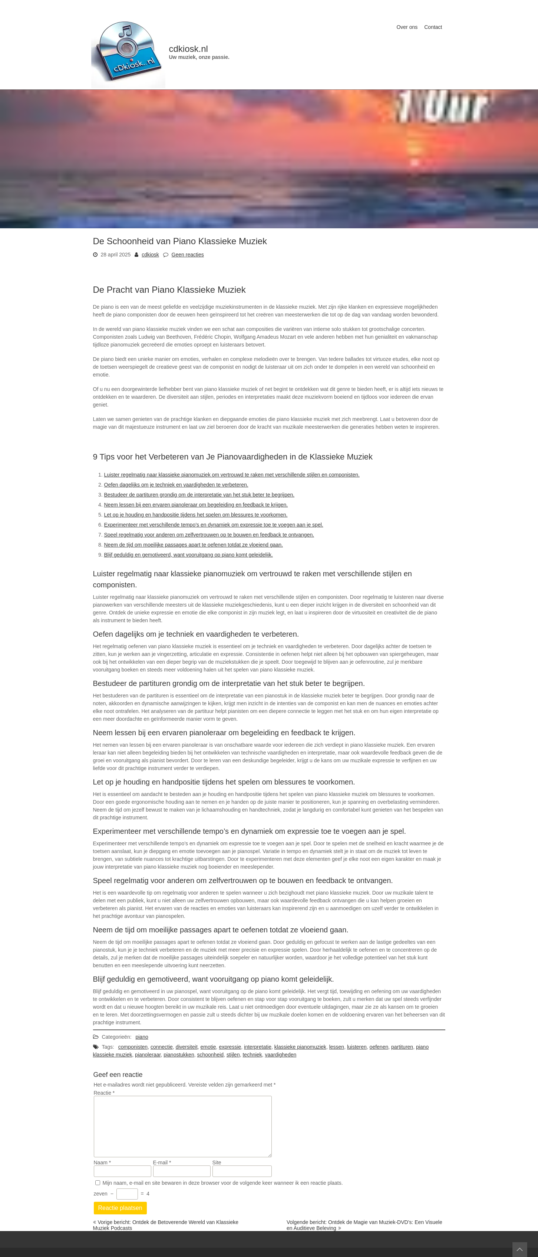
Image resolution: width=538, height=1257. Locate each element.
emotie (208, 1047)
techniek (252, 1055)
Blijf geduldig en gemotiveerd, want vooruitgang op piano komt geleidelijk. (188, 555)
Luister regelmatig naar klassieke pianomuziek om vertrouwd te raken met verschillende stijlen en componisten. (232, 475)
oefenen (379, 1047)
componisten (133, 1047)
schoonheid (210, 1055)
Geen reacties (188, 255)
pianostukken (179, 1055)
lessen (336, 1047)
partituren (402, 1047)
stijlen (233, 1055)
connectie (162, 1047)
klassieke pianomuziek (300, 1047)
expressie (230, 1047)
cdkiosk (150, 255)
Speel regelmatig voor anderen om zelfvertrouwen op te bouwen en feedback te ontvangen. (209, 535)
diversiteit (187, 1047)
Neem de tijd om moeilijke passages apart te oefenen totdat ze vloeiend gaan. (193, 545)
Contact (433, 27)
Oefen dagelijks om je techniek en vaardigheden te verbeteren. (176, 485)
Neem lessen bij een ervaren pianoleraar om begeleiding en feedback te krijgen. (196, 505)
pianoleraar (148, 1055)
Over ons (406, 27)
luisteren (357, 1047)
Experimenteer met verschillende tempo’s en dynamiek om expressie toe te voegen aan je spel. (213, 525)
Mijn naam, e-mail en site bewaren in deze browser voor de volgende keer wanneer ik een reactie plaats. (222, 1183)
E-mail (162, 1162)
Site (216, 1162)
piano (141, 1037)
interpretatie (257, 1047)
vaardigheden (280, 1055)
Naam (102, 1162)
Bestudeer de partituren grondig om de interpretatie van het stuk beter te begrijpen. (199, 495)
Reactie (104, 1093)
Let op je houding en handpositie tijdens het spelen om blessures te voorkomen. (196, 515)
